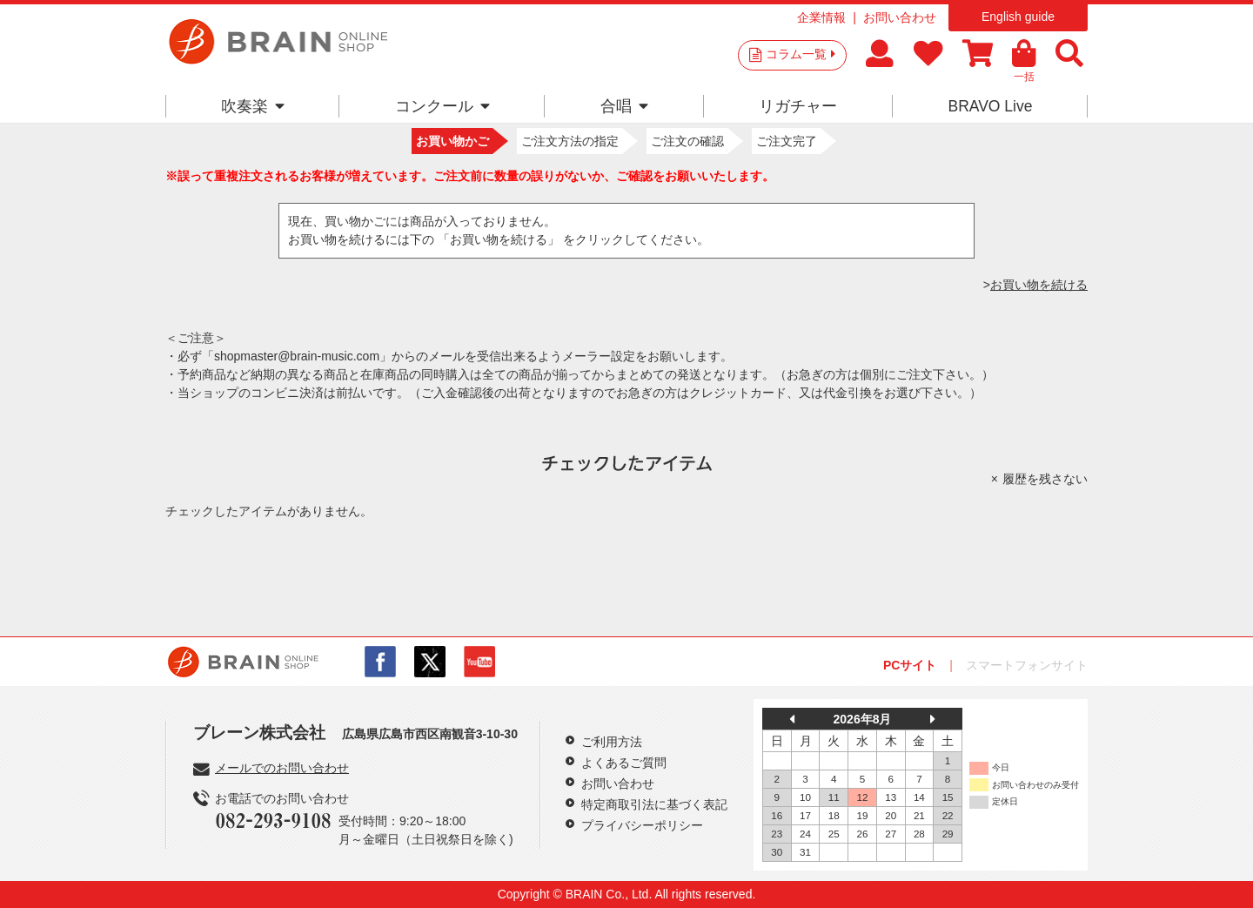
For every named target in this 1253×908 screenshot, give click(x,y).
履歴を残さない (1045, 479)
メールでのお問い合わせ (282, 768)
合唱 (624, 106)
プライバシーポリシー (642, 825)
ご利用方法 (611, 742)
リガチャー (798, 106)
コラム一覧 (800, 54)
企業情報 (821, 17)
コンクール (442, 106)
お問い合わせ (899, 17)
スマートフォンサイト (1027, 665)
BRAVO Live (990, 106)
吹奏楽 (253, 106)
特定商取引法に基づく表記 (654, 804)
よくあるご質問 (624, 763)
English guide (1018, 17)
